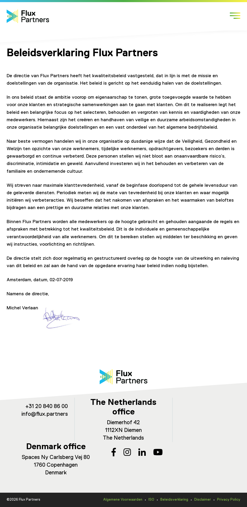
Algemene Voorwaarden (122, 499)
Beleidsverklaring (174, 499)
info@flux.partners (44, 414)
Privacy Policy (228, 499)
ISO (151, 499)
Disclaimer (202, 499)
